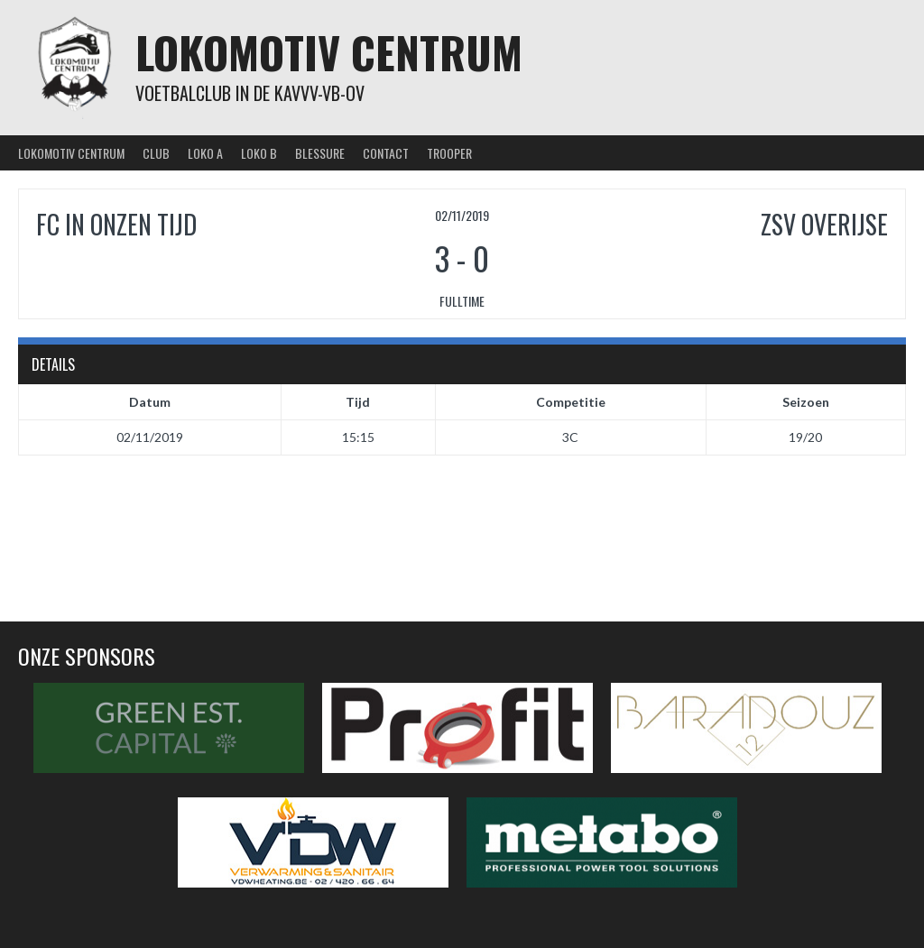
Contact (386, 152)
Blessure (320, 152)
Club (156, 152)
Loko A (205, 152)
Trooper (449, 152)
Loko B (259, 152)
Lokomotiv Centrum (328, 52)
